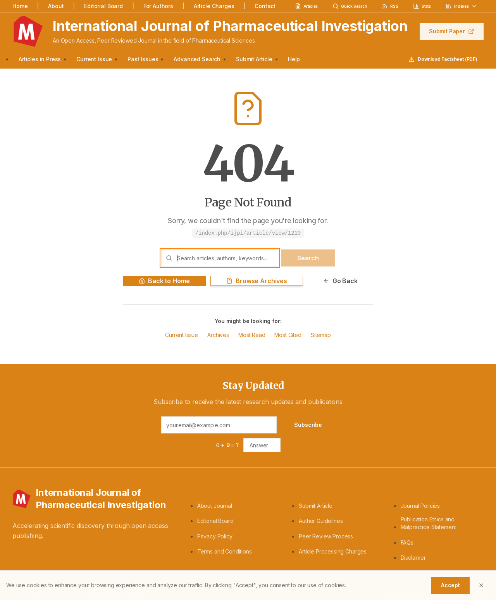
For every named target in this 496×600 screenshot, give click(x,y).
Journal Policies (420, 505)
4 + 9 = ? (227, 445)
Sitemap (321, 335)
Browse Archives (256, 281)
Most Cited (287, 335)
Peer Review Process (326, 536)
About (56, 6)
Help (294, 59)
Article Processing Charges (333, 551)
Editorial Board (103, 6)
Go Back (340, 281)
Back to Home (164, 281)
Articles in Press (40, 59)
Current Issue (94, 59)
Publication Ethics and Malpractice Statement (428, 523)
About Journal (214, 505)
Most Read (251, 335)
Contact (265, 6)
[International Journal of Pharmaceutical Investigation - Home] (95, 499)
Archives (218, 335)
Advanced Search (197, 59)
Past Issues (142, 59)
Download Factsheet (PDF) (442, 59)
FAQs (407, 542)
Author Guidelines (321, 520)
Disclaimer (413, 557)
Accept (450, 585)
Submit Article (254, 59)
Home (20, 6)
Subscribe (308, 424)
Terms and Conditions (224, 551)
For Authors (158, 6)
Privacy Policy (214, 536)
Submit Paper (451, 31)
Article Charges (214, 6)
